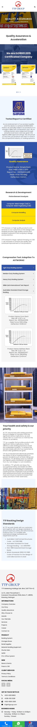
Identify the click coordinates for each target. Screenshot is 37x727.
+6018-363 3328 (9, 698)
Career (3, 628)
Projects (4, 625)
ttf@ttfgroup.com (10, 705)
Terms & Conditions (8, 677)
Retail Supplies (6, 644)
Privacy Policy (6, 674)
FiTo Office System (8, 656)
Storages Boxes (6, 641)
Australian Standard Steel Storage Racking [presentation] (15, 291)
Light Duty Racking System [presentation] (12, 268)
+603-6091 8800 (10, 695)
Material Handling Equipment (11, 647)
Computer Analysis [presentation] (18, 220)
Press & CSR (5, 666)
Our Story (4, 607)
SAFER (3, 653)
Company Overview (8, 604)
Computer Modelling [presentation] (18, 213)
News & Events (6, 663)
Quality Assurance (7, 610)
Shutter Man (5, 650)
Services (4, 622)
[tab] (18, 204)
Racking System (6, 638)
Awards (3, 616)
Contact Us (5, 631)
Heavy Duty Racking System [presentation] (13, 279)
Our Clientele (6, 619)
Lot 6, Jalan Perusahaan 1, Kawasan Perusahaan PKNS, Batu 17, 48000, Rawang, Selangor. (17, 595)
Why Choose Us (6, 613)
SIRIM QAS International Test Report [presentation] (16, 285)
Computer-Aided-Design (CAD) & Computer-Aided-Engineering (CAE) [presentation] (18, 205)
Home (11, 22)
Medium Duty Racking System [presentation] (14, 273)
